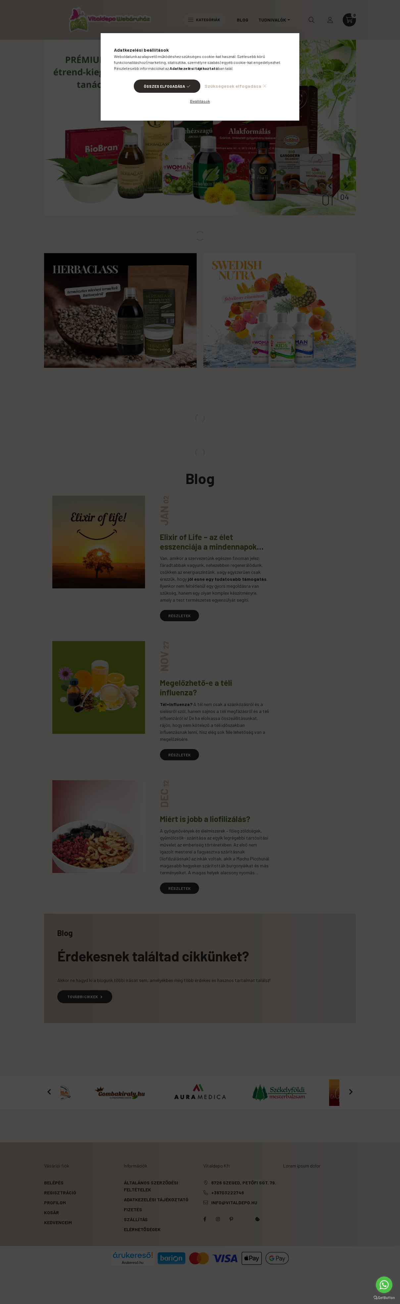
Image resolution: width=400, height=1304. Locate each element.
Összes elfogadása (164, 86)
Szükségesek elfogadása (233, 86)
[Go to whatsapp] (384, 1285)
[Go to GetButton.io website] (384, 1297)
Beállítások (200, 101)
